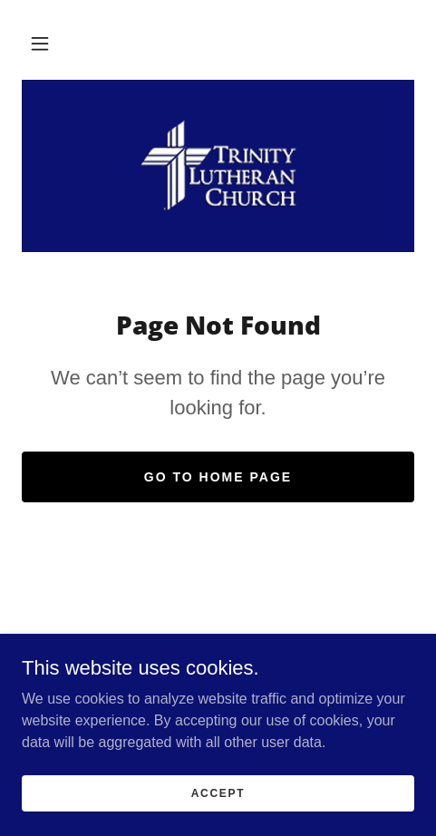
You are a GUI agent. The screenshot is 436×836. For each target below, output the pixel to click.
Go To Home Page (218, 477)
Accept (218, 792)
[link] (218, 166)
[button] (40, 43)
